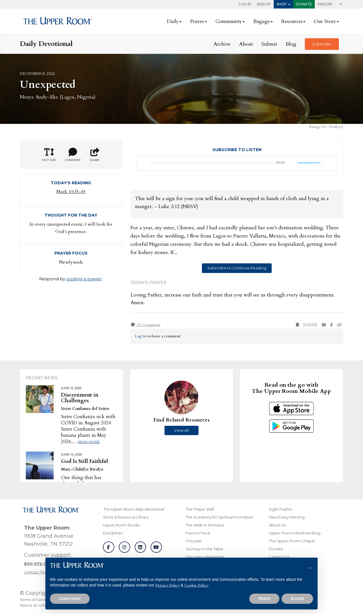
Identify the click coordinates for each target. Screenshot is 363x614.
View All (181, 430)
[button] (310, 566)
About (246, 44)
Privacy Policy (167, 585)
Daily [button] (173, 21)
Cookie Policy (196, 585)
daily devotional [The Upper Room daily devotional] (133, 509)
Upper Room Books (121, 525)
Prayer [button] (197, 21)
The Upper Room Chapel (292, 541)
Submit (269, 44)
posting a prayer (84, 278)
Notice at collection (38, 605)
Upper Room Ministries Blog (294, 533)
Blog (291, 44)
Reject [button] (264, 598)
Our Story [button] (325, 21)
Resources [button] (292, 21)
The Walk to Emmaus (205, 525)
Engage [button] (261, 21)
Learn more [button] (70, 598)
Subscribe (321, 44)
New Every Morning (287, 517)
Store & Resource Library (126, 517)
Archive (222, 44)
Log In (245, 4)
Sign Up (264, 4)
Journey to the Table (204, 549)
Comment (73, 155)
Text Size (49, 155)
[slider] (212, 163)
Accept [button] (297, 598)
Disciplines (113, 533)
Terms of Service (35, 599)
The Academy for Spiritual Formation (219, 517)
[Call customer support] (39, 563)
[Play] (144, 163)
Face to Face (198, 533)
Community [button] (229, 21)
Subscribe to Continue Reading (236, 268)
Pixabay (335, 126)
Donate (304, 4)
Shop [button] (282, 4)
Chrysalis (194, 541)
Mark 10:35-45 (70, 192)
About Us (277, 525)
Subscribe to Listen (236, 149)
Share (94, 155)
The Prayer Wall (200, 509)
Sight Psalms (280, 509)
